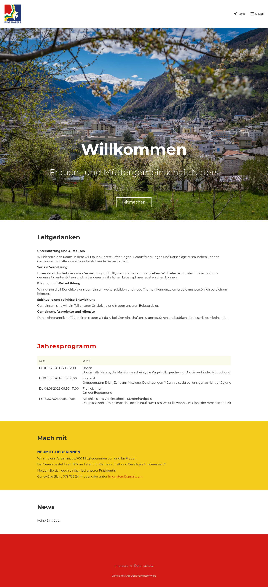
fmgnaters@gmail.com (125, 476)
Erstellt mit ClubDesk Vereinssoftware (134, 575)
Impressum (123, 565)
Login (239, 14)
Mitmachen (134, 202)
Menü (257, 14)
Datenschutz (144, 565)
